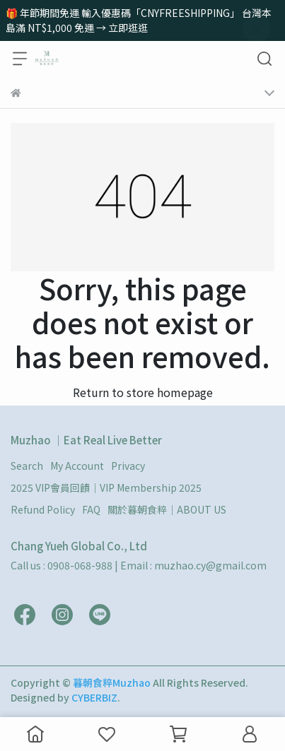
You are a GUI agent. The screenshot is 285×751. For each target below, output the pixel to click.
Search (27, 466)
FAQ (91, 509)
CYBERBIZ (94, 697)
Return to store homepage (143, 392)
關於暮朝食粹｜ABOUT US (166, 509)
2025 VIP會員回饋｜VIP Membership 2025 (106, 487)
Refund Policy (43, 509)
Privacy (128, 466)
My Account (77, 466)
